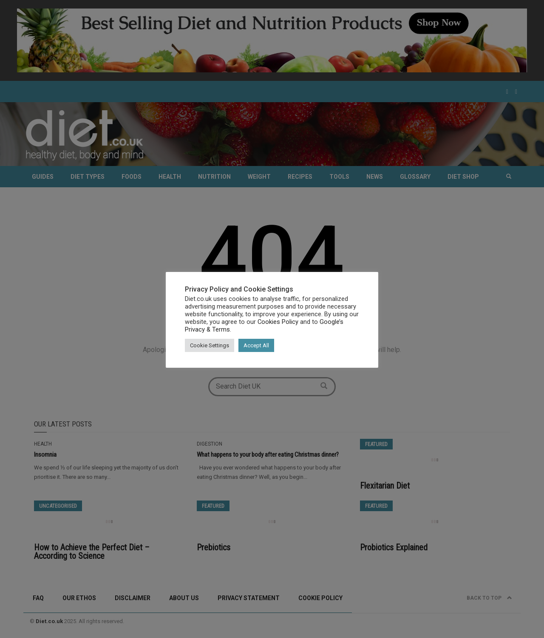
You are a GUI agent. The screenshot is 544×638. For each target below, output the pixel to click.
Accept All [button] (256, 345)
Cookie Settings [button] (209, 345)
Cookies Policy (278, 322)
